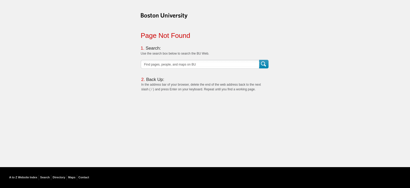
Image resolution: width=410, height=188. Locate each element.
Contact (83, 177)
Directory (59, 177)
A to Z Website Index (23, 177)
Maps (72, 177)
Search (264, 64)
